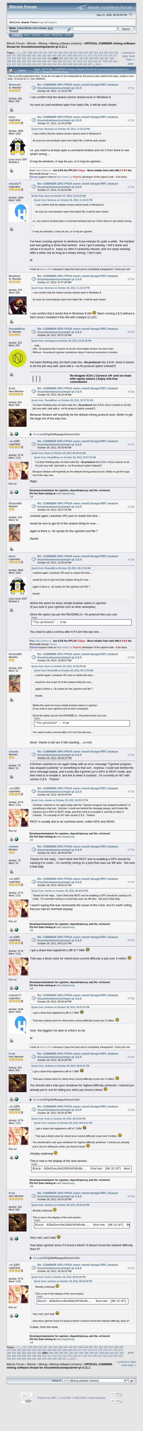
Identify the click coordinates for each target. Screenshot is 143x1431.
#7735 (131, 940)
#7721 (131, 88)
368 (69, 55)
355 (116, 52)
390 (71, 58)
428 (44, 64)
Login (46, 35)
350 (91, 52)
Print (130, 63)
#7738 (131, 1110)
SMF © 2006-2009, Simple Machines (86, 1397)
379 (14, 58)
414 (85, 61)
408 (54, 61)
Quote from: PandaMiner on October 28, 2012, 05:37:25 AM (62, 400)
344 (60, 52)
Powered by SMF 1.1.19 (50, 1397)
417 (100, 61)
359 (24, 55)
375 (105, 55)
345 (65, 52)
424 (24, 64)
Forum (53, 173)
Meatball (14, 276)
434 (75, 64)
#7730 (131, 657)
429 (49, 64)
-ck (11, 441)
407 (49, 61)
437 (90, 64)
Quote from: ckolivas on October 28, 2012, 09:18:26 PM (60, 1205)
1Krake (37, 434)
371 (85, 55)
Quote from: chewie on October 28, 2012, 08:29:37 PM (59, 800)
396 (101, 58)
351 (96, 52)
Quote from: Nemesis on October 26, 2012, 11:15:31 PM (60, 129)
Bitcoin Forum (16, 43)
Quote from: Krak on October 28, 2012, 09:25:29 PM (58, 1277)
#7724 (131, 279)
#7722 (131, 120)
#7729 (131, 559)
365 (54, 55)
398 (112, 58)
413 (80, 61)
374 (100, 55)
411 (69, 61)
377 (115, 55)
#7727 (131, 444)
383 (34, 58)
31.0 (50, 28)
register (52, 22)
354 (111, 52)
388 (61, 58)
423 (19, 64)
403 (29, 61)
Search (36, 35)
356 (9, 55)
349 (86, 52)
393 (86, 58)
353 (106, 52)
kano (12, 117)
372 (90, 55)
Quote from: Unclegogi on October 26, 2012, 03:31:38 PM (61, 341)
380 (19, 58)
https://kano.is (43, 170)
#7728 (131, 506)
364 (49, 55)
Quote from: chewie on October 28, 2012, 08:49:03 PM (59, 891)
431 (59, 64)
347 (76, 52)
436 (85, 64)
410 (64, 61)
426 (34, 64)
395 (96, 58)
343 (55, 52)
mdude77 (15, 183)
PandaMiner (17, 328)
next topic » (130, 57)
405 (39, 61)
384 (39, 58)
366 (59, 55)
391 (76, 58)
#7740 (131, 1268)
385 (44, 58)
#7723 (131, 187)
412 (75, 61)
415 (90, 61)
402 (24, 61)
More (68, 35)
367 (64, 55)
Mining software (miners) (66, 43)
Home (17, 35)
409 (59, 61)
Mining (43, 43)
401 (19, 61)
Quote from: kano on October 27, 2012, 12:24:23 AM (58, 196)
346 (70, 52)
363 (44, 55)
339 (35, 52)
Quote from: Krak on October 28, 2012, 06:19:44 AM (58, 453)
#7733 (131, 850)
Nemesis (14, 84)
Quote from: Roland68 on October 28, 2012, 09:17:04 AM (61, 568)
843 (98, 64)
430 (54, 64)
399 (9, 61)
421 (9, 64)
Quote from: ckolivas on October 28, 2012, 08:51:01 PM (60, 1007)
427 (39, 64)
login (42, 22)
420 (115, 61)
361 (34, 55)
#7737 (131, 1057)
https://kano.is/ (64, 176)
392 (81, 58)
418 (105, 61)
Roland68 (15, 503)
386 (49, 58)
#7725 (131, 332)
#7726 (131, 391)
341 (45, 52)
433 (69, 64)
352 (101, 52)
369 (75, 55)
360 (29, 55)
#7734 (131, 882)
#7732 (131, 791)
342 (50, 52)
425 (29, 64)
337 (25, 52)
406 (44, 61)
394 (91, 58)
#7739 (131, 1196)
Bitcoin (31, 43)
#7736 (131, 998)
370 (80, 55)
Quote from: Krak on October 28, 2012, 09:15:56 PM (58, 1119)
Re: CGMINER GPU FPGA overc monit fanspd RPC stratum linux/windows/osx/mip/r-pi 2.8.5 (77, 86)
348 (81, 52)
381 (24, 58)
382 (29, 58)
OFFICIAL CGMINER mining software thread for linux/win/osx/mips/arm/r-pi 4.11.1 (59, 1366)
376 (110, 55)
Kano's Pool (46, 269)
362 (39, 55)
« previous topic (128, 54)
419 (110, 61)
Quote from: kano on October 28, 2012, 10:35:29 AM (58, 666)
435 (80, 64)
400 (14, 61)
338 (30, 52)
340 (40, 52)
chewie (13, 751)
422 (14, 64)
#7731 (131, 755)
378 (9, 58)
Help (27, 35)
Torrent (14, 30)
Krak (12, 388)
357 (14, 55)
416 (95, 61)
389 (66, 58)
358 (19, 55)
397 (106, 58)
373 (95, 55)
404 (34, 61)
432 (64, 64)
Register (57, 35)
